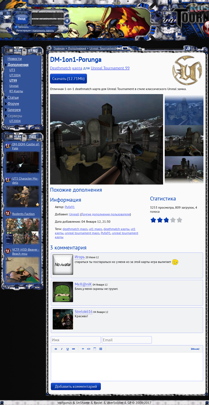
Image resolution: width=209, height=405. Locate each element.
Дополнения (18, 64)
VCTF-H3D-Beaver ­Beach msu (25, 251)
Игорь (80, 256)
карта (77, 68)
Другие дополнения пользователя (105, 214)
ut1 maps (95, 229)
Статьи (13, 97)
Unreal (14, 86)
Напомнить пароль (43, 30)
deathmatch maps (75, 229)
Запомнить (22, 27)
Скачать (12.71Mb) (68, 78)
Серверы (15, 115)
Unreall (74, 214)
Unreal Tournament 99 (105, 48)
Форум (13, 103)
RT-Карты (16, 91)
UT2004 (15, 75)
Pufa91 (70, 207)
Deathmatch (60, 68)
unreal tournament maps (82, 233)
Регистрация (23, 30)
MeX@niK (83, 284)
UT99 (13, 80)
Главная (59, 48)
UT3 (12, 70)
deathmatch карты (116, 229)
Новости (15, 58)
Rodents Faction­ (23, 214)
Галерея (14, 109)
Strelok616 (83, 311)
